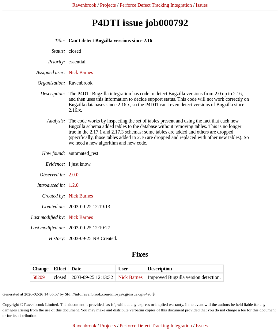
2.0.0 (73, 174)
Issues (202, 5)
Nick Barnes (81, 72)
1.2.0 (73, 185)
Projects (108, 5)
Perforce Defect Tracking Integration (156, 5)
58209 (38, 277)
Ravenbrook (84, 5)
